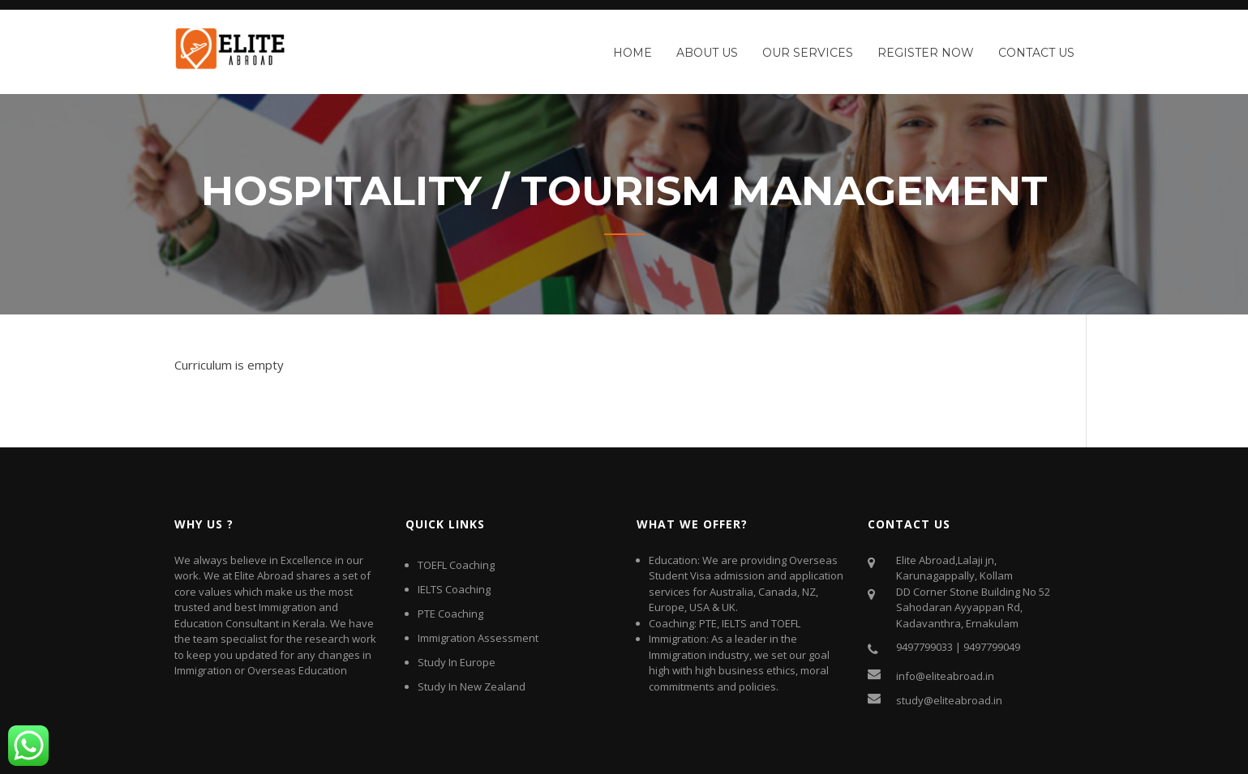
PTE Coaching (450, 613)
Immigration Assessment (478, 638)
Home (632, 52)
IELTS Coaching (454, 589)
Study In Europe (456, 662)
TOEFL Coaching (456, 565)
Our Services (807, 52)
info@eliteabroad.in (945, 676)
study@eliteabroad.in (949, 700)
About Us (707, 52)
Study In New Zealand (471, 686)
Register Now (925, 52)
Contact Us (1036, 52)
